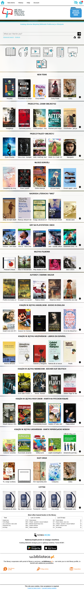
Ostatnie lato (6, 520)
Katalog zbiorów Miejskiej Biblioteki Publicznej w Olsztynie (42, 24)
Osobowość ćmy (7, 525)
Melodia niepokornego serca (36, 523)
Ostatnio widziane (33, 525)
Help (28, 3)
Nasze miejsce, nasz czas (62, 522)
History (20, 3)
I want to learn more (34, 588)
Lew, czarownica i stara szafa (10, 523)
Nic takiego (59, 527)
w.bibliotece (47, 561)
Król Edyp (5, 527)
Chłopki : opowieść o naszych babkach (38, 522)
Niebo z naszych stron (61, 525)
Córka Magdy (6, 522)
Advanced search (8, 37)
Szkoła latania (32, 520)
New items (11, 3)
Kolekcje (17, 37)
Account (36, 3)
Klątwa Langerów (33, 527)
